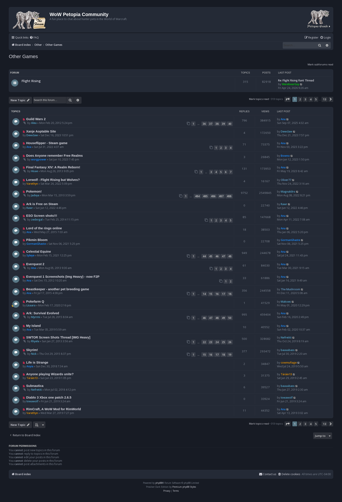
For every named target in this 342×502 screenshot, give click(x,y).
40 (229, 124)
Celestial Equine (38, 251)
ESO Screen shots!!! (41, 215)
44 (204, 256)
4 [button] (310, 99)
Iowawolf (32, 401)
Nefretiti (286, 337)
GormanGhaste (36, 244)
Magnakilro (288, 191)
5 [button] (316, 99)
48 (229, 256)
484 (197, 196)
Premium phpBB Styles (184, 486)
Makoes (286, 301)
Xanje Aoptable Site (41, 131)
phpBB (158, 482)
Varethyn (32, 184)
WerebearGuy (290, 84)
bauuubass (288, 350)
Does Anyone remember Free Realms (54, 155)
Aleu (34, 123)
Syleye (30, 255)
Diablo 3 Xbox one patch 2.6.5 (48, 397)
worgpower (38, 159)
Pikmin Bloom (37, 240)
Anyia (29, 366)
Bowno (285, 156)
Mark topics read (259, 99)
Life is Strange (37, 362)
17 (223, 294)
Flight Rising (31, 81)
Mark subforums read (320, 64)
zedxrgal (37, 219)
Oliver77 (286, 180)
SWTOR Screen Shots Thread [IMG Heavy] (58, 337)
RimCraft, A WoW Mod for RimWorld (53, 409)
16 (217, 294)
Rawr (29, 208)
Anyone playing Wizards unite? (50, 374)
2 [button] (300, 99)
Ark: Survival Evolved (42, 313)
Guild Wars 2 (36, 119)
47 (223, 256)
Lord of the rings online (44, 228)
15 (210, 294)
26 (229, 342)
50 (229, 318)
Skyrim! (32, 350)
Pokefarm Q (35, 301)
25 (223, 342)
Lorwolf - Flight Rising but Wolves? (53, 180)
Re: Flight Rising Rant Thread (296, 80)
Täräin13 (32, 378)
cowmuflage (289, 362)
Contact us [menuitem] (267, 474)
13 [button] (324, 99)
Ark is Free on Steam (42, 204)
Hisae (34, 171)
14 (204, 294)
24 (217, 342)
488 (229, 196)
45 (210, 256)
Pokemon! (34, 191)
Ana (283, 119)
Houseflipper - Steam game (46, 143)
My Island (33, 325)
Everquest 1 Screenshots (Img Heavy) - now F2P (62, 276)
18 (229, 294)
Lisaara (30, 305)
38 (217, 124)
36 (204, 124)
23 (210, 342)
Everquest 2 (35, 264)
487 (221, 196)
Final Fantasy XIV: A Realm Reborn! (53, 167)
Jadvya (35, 195)
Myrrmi (35, 317)
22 (204, 342)
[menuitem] (34, 38)
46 (217, 256)
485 (205, 196)
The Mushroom (290, 289)
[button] (287, 99)
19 (229, 355)
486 (213, 196)
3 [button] (305, 99)
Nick (34, 354)
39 (223, 124)
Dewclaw (32, 135)
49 (223, 318)
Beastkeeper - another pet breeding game (57, 289)
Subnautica (34, 386)
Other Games (23, 56)
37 (210, 124)
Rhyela (35, 341)
